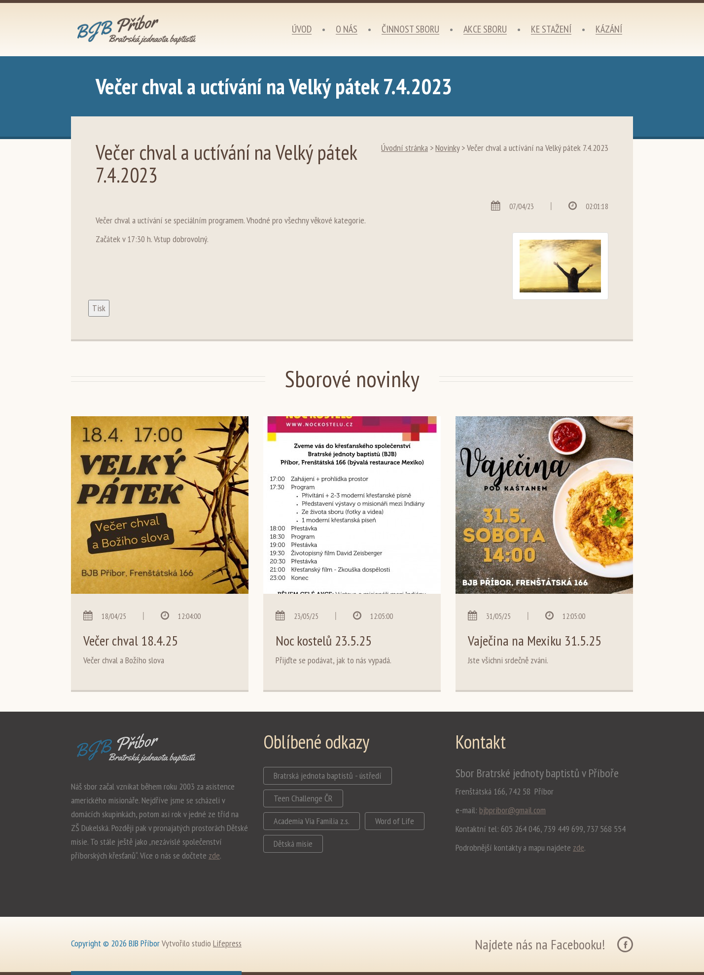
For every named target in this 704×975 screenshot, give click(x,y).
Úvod (302, 29)
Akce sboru (485, 29)
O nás (346, 29)
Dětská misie (293, 843)
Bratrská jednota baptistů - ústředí (328, 775)
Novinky (447, 147)
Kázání (609, 29)
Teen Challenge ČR (303, 798)
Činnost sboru (410, 29)
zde (214, 855)
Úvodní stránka (404, 147)
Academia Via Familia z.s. (312, 821)
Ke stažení (551, 29)
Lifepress (227, 943)
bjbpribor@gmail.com (512, 810)
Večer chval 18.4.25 (130, 640)
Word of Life (394, 821)
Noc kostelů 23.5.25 (324, 640)
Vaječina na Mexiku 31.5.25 (534, 640)
